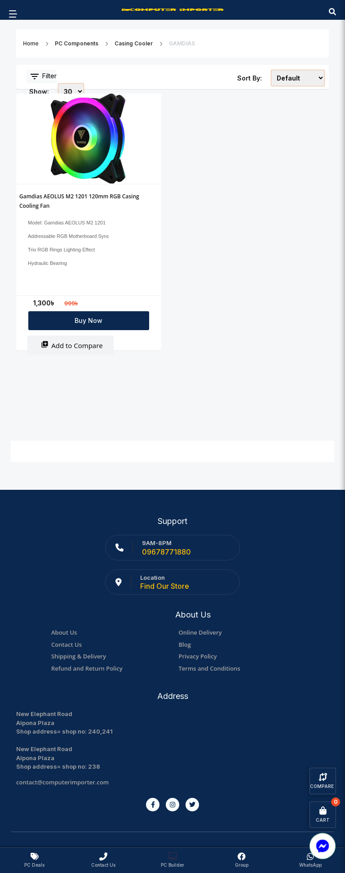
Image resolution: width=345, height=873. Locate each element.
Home (31, 43)
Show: (39, 91)
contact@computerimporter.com (62, 782)
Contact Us (66, 644)
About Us (64, 632)
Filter (43, 76)
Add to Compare (71, 345)
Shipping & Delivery (78, 656)
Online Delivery (200, 632)
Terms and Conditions (209, 668)
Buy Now (88, 320)
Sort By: (249, 78)
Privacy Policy (198, 656)
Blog (185, 644)
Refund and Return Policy (87, 668)
